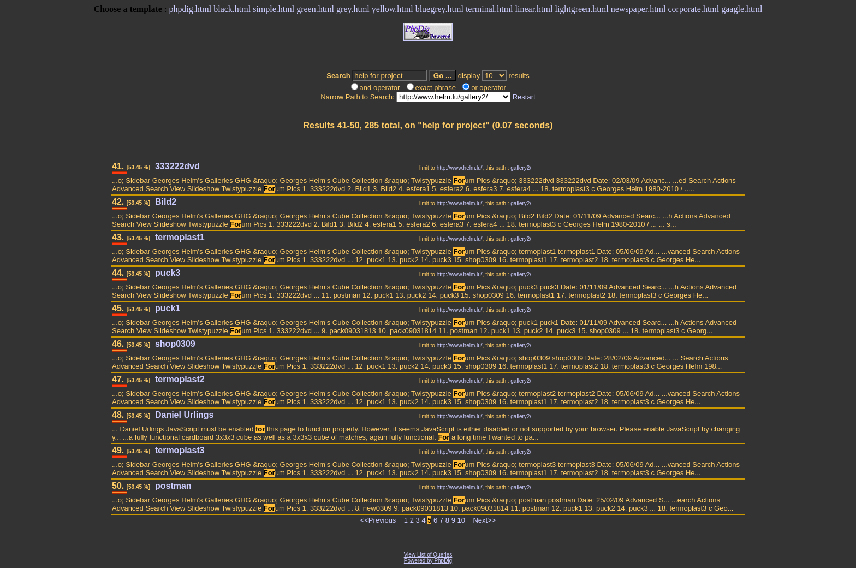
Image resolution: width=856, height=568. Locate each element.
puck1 (167, 308)
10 (461, 520)
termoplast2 (180, 379)
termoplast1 (180, 237)
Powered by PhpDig (428, 561)
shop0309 (175, 343)
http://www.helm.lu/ (460, 168)
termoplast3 (180, 450)
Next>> (484, 520)
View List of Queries (428, 555)
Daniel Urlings (184, 414)
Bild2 (165, 201)
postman (173, 485)
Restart (524, 97)
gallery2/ (520, 168)
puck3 (167, 272)
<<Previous (378, 520)
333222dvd (177, 166)
